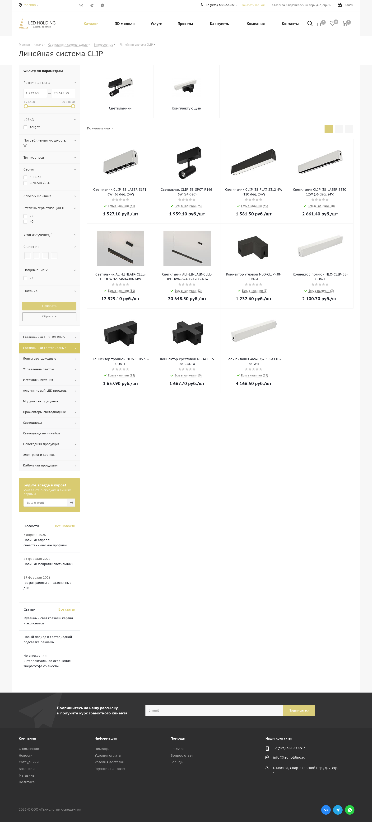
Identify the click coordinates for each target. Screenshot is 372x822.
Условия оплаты (108, 755)
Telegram (91, 5)
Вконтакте (81, 5)
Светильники (120, 108)
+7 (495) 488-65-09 (287, 748)
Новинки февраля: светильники (48, 564)
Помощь (101, 749)
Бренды (177, 762)
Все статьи (66, 609)
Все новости (65, 526)
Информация (106, 738)
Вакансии (27, 769)
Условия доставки (109, 762)
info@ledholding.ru (289, 757)
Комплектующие (186, 108)
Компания (27, 738)
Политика (27, 782)
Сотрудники (29, 762)
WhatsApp (102, 5)
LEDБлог (177, 749)
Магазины (27, 775)
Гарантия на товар (110, 769)
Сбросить (49, 316)
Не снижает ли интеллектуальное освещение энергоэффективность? (47, 661)
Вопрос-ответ (182, 755)
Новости (26, 755)
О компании (29, 749)
